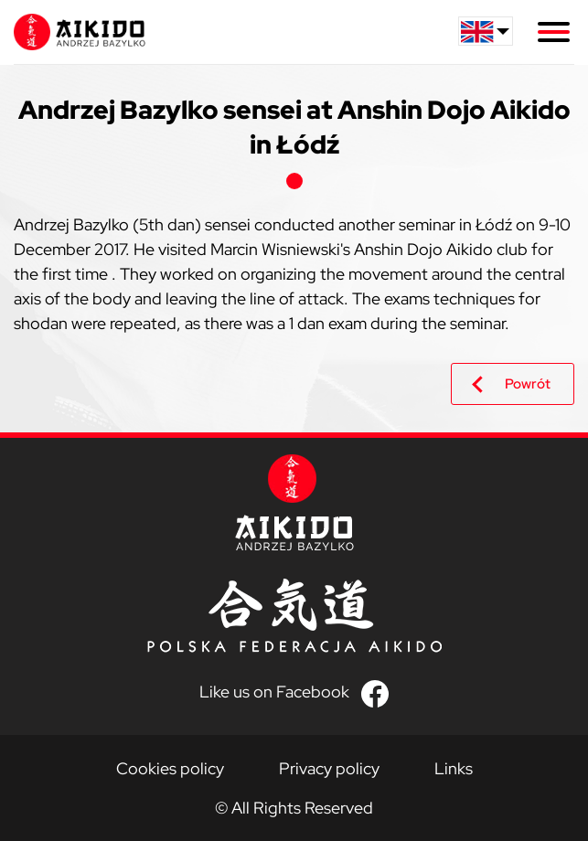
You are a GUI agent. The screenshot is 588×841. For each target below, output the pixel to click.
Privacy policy (329, 768)
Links (453, 768)
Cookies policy (170, 768)
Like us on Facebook (274, 691)
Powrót (528, 384)
